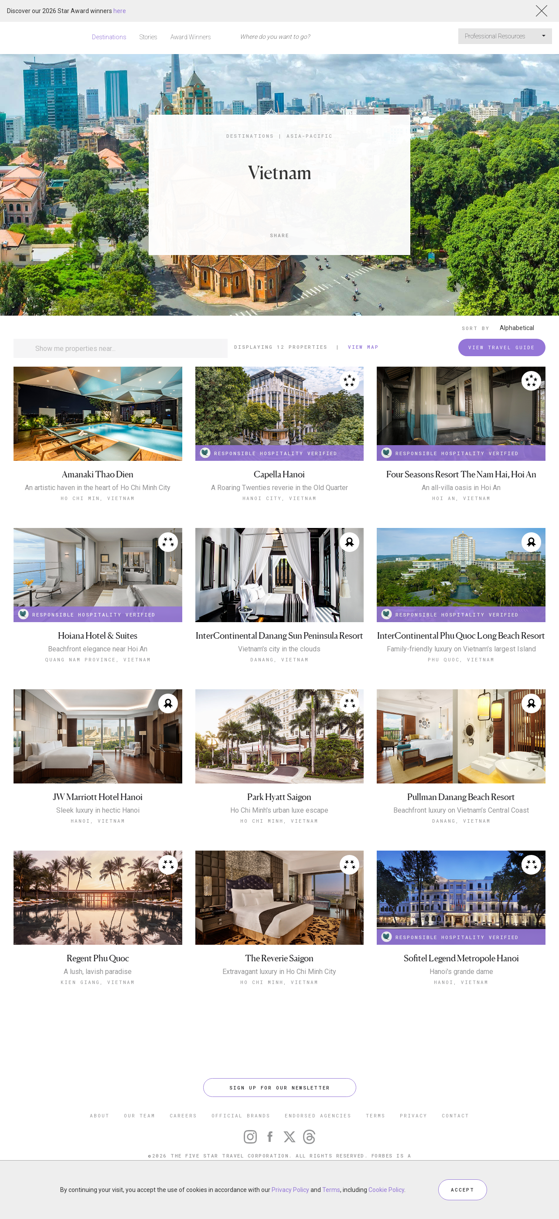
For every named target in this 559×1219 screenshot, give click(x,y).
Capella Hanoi (279, 475)
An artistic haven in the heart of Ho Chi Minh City (97, 487)
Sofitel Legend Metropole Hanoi (461, 958)
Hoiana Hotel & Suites (97, 636)
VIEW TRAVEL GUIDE (501, 347)
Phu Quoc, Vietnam (461, 659)
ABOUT (99, 1115)
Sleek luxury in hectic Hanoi (98, 810)
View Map (363, 347)
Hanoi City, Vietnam (279, 498)
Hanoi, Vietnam (98, 820)
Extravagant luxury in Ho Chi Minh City (279, 971)
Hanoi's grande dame (461, 971)
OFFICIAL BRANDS (240, 1115)
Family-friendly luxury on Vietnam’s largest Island (461, 649)
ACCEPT (462, 1189)
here (119, 10)
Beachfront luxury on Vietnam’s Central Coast (461, 810)
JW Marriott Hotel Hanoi (98, 797)
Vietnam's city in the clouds (279, 649)
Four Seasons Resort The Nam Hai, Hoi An (461, 475)
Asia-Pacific (309, 136)
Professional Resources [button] (505, 36)
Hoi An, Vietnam (461, 498)
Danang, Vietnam (279, 659)
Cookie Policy (386, 1189)
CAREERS (183, 1115)
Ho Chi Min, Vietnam (98, 498)
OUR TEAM (139, 1115)
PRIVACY (413, 1115)
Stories (148, 37)
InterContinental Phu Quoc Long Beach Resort (461, 636)
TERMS (375, 1115)
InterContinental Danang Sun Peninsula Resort (279, 636)
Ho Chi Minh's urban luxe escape (279, 810)
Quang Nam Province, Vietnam (98, 659)
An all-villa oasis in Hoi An (461, 487)
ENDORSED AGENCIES (318, 1115)
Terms (331, 1189)
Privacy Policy (290, 1189)
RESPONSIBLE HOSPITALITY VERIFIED (268, 452)
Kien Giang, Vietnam (98, 982)
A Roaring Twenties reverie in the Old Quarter (279, 487)
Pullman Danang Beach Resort (461, 797)
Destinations (109, 37)
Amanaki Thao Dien (97, 475)
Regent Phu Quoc (98, 958)
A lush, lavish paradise (98, 971)
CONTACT (455, 1115)
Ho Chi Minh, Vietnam (279, 820)
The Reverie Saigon (279, 958)
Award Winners (190, 37)
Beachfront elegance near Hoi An (97, 649)
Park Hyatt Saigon (279, 797)
